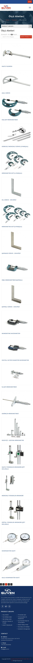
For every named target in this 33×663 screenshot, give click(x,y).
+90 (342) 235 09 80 (6, 644)
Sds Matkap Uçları (7, 619)
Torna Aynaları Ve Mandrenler (22, 617)
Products (14, 20)
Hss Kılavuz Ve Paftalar (24, 626)
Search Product (26, 36)
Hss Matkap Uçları (7, 617)
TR (30, 1)
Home (7, 20)
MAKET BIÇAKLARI (7, 625)
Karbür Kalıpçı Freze (23, 624)
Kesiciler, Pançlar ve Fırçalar (7, 622)
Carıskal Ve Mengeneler (24, 629)
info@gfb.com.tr (5, 649)
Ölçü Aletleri (5, 614)
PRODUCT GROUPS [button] (17, 26)
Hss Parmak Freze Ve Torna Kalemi (23, 621)
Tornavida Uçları (22, 614)
